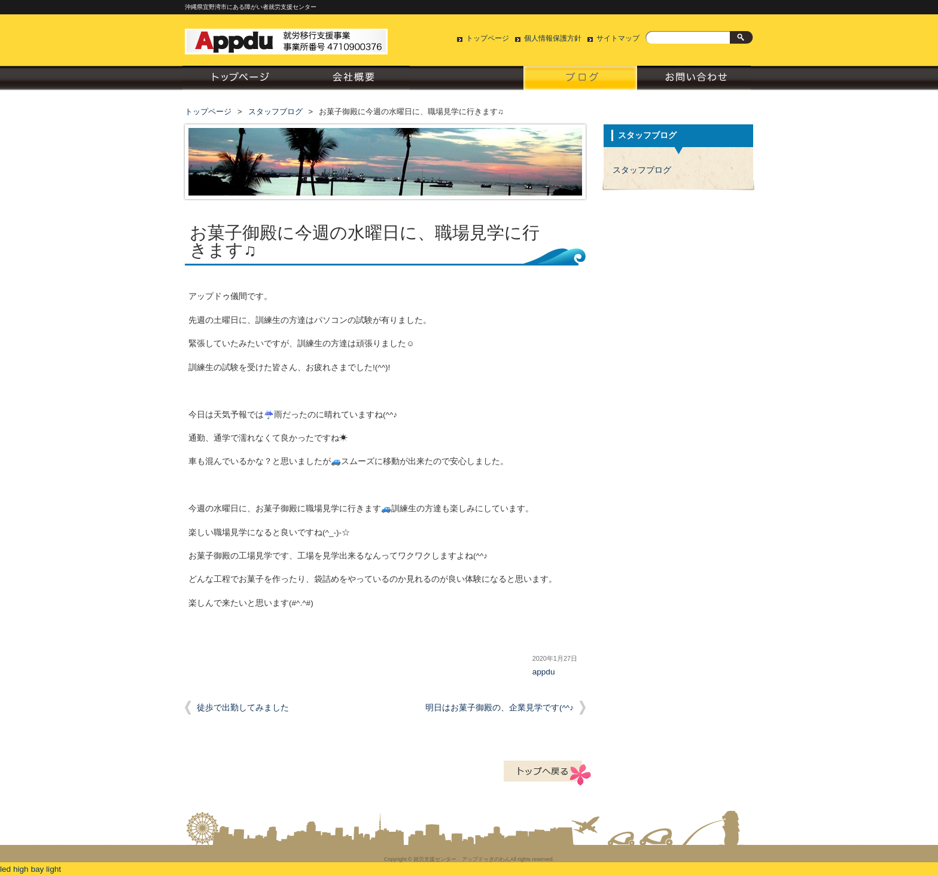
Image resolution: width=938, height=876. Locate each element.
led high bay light (30, 869)
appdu (543, 671)
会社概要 (353, 80)
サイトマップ (617, 38)
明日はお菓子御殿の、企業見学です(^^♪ (499, 707)
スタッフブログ (580, 80)
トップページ (487, 38)
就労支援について (466, 80)
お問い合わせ (694, 80)
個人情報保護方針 (552, 38)
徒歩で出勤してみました (243, 707)
